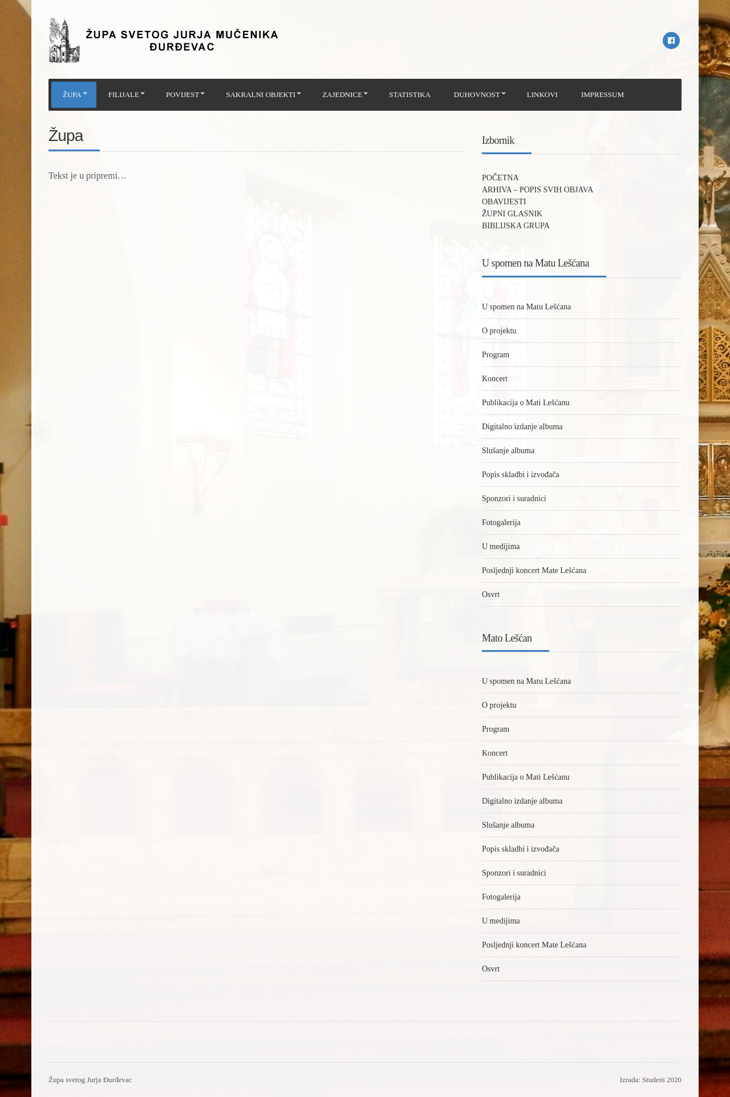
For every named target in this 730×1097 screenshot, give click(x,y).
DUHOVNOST (477, 94)
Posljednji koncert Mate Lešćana (534, 570)
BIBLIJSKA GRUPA (516, 225)
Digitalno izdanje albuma (522, 426)
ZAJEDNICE (342, 94)
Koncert (495, 378)
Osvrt (491, 594)
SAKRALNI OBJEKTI (260, 94)
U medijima (501, 546)
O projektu (499, 330)
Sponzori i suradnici (514, 498)
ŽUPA (72, 94)
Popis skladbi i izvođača (520, 474)
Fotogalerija (501, 522)
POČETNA (500, 178)
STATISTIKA (410, 94)
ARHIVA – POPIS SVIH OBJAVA (537, 189)
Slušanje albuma (508, 450)
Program (495, 354)
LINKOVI (542, 94)
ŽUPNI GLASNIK (512, 213)
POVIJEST (183, 94)
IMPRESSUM (602, 94)
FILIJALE (123, 94)
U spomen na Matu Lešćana (526, 307)
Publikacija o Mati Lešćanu (526, 402)
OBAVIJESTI (504, 201)
